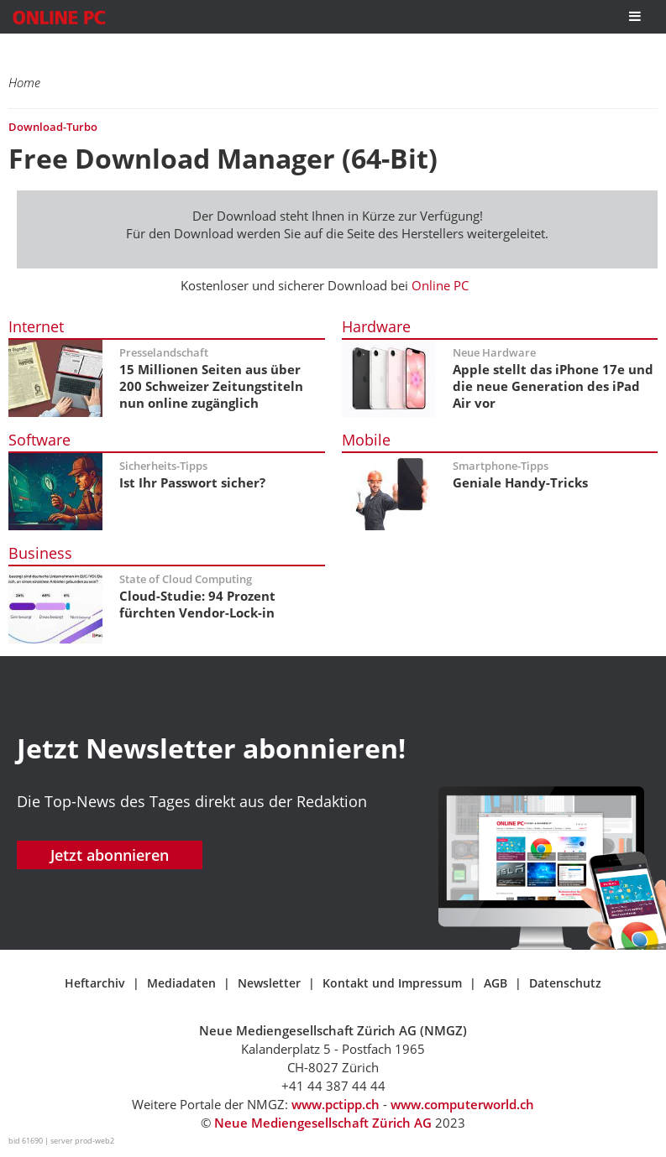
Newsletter (269, 983)
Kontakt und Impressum (392, 983)
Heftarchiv (95, 983)
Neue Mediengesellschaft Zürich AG (323, 1122)
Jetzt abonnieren (109, 855)
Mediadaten (181, 983)
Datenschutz (565, 983)
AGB (495, 983)
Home (24, 82)
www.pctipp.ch (335, 1104)
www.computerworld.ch (462, 1104)
